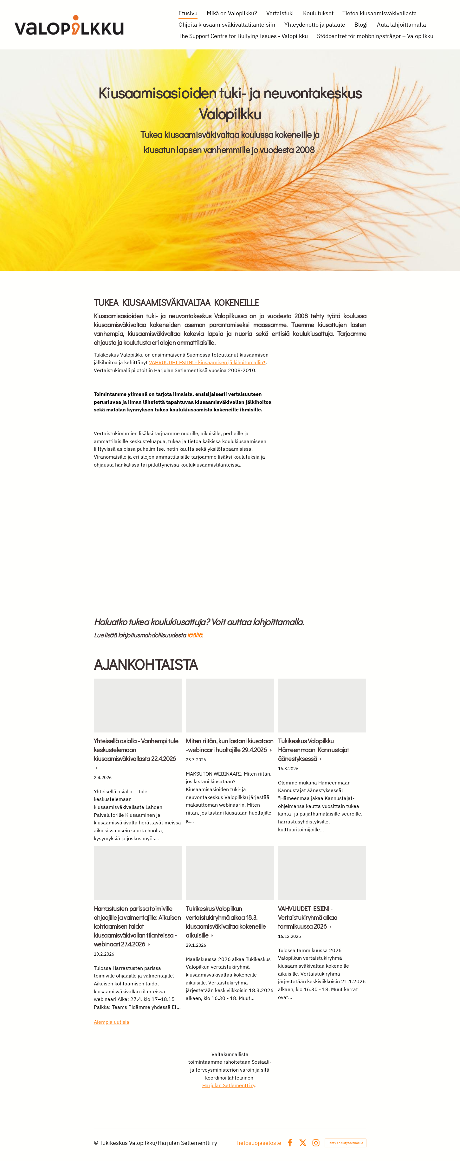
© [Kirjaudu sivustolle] (97, 1142)
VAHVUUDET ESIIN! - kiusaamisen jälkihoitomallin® (207, 362)
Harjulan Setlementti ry (228, 1085)
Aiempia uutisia (111, 1022)
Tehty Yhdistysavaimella (345, 1143)
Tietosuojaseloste (258, 1143)
